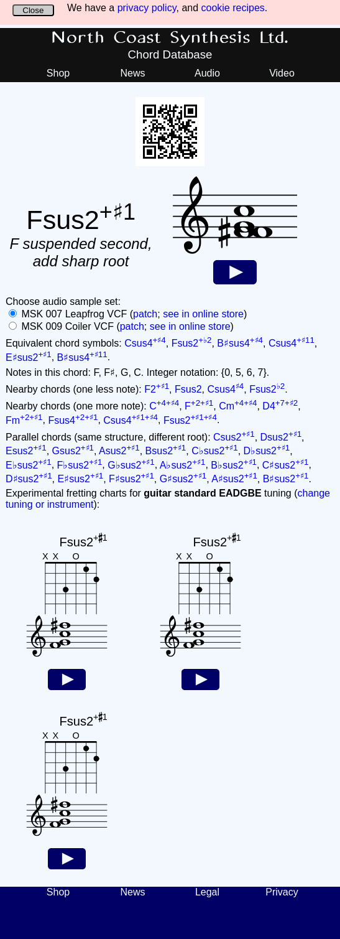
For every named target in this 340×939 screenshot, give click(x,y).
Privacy (281, 892)
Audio (207, 73)
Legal (207, 892)
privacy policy (147, 7)
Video (282, 73)
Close (33, 10)
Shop (58, 73)
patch (145, 314)
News (132, 73)
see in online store (203, 314)
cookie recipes (233, 7)
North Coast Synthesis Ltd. (170, 38)
